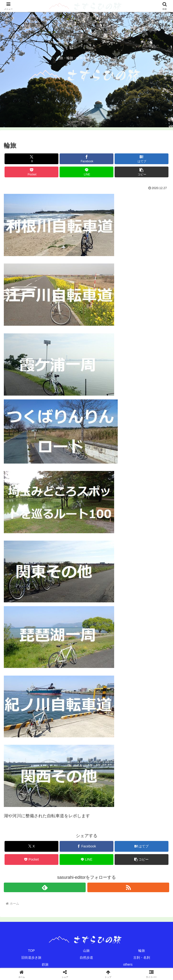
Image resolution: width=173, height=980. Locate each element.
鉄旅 (45, 964)
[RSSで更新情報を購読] (128, 887)
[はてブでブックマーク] (141, 158)
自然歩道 (86, 957)
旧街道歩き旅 (31, 957)
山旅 (86, 950)
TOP (31, 950)
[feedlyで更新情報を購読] (45, 887)
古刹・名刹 (141, 957)
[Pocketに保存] (31, 172)
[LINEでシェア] (86, 172)
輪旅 (141, 950)
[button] (141, 172)
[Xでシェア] (31, 158)
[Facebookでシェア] (86, 158)
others (128, 964)
